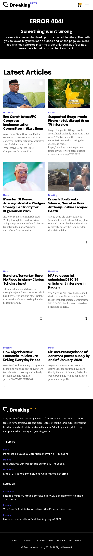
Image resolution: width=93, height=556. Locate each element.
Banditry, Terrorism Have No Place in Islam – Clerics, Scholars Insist (23, 279)
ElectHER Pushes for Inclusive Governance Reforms (36, 474)
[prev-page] (5, 386)
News (6, 195)
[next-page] (87, 386)
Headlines (8, 112)
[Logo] (20, 5)
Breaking (52, 195)
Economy (8, 491)
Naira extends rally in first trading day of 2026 (32, 519)
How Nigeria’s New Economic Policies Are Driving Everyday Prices (21, 356)
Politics (7, 459)
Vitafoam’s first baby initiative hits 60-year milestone (37, 509)
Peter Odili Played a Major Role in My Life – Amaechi (35, 454)
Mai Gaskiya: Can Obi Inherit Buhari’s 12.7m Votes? (34, 464)
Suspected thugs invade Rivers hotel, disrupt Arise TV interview (68, 121)
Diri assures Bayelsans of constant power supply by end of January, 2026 (69, 356)
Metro (51, 112)
